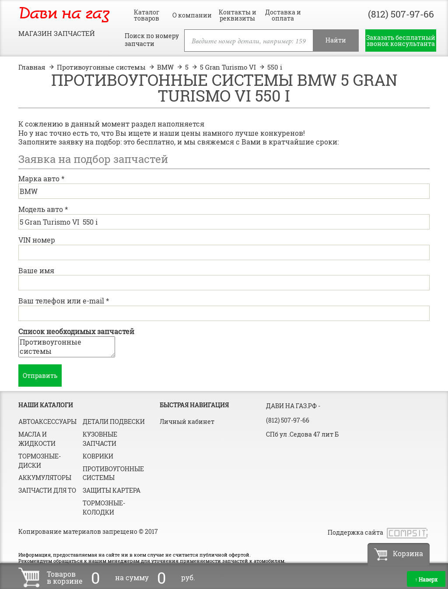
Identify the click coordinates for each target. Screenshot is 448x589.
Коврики (98, 456)
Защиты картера (111, 490)
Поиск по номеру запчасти (152, 40)
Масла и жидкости (37, 439)
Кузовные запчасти (100, 439)
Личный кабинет (187, 421)
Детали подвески (114, 421)
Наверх (426, 579)
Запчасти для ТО (47, 490)
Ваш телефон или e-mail (63, 300)
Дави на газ (63, 14)
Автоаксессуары (47, 421)
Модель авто (43, 209)
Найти (336, 40)
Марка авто (41, 178)
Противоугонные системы (66, 346)
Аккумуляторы (44, 477)
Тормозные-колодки (104, 507)
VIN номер (36, 239)
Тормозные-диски (39, 460)
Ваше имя (36, 270)
